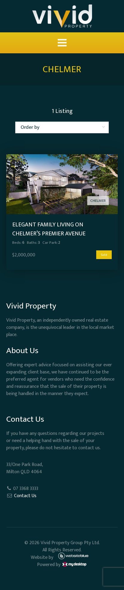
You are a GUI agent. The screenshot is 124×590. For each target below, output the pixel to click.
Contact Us (25, 496)
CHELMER (98, 200)
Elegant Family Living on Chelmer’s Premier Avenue (48, 229)
